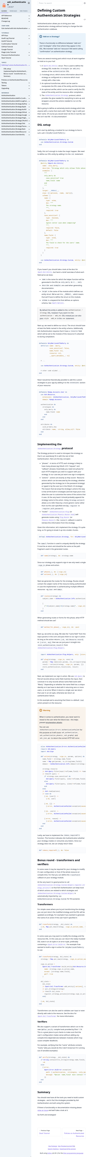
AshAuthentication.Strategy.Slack (13, 129)
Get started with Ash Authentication (14, 28)
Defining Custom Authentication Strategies (14, 65)
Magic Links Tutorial (8, 52)
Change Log (5, 21)
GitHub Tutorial (7, 47)
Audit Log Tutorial (7, 38)
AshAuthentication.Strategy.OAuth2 (14, 120)
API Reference (6, 15)
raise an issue (42, 1110)
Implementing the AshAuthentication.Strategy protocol (15, 71)
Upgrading (5, 88)
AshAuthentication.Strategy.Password (14, 126)
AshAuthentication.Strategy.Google (14, 115)
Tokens (3, 85)
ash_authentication (16, 3)
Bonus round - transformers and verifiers (15, 74)
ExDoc (50, 1153)
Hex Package (52, 1146)
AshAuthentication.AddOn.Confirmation (14, 98)
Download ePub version (68, 1149)
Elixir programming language (73, 1153)
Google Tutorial (7, 49)
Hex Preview (62, 1146)
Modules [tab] (13, 11)
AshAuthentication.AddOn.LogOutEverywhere (14, 101)
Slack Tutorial (6, 58)
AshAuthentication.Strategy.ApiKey (14, 104)
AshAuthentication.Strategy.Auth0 (13, 109)
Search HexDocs (53, 1149)
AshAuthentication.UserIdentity (13, 134)
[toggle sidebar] (28, 3)
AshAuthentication (8, 95)
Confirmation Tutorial (9, 44)
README (4, 18)
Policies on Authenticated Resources (14, 80)
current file (71, 1146)
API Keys (4, 35)
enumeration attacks (54, 722)
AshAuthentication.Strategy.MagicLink (14, 118)
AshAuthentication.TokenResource (13, 132)
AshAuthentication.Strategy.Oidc (13, 123)
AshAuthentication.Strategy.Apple (13, 106)
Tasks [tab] (23, 11)
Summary (7, 76)
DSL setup (7, 69)
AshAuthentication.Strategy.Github (14, 112)
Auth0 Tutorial (6, 41)
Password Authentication (10, 55)
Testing (4, 83)
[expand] (29, 16)
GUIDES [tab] (4, 11)
